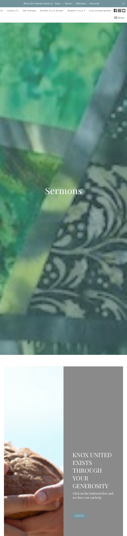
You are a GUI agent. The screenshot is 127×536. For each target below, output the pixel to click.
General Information (100, 10)
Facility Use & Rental (51, 10)
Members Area (76, 10)
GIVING (79, 522)
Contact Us (13, 10)
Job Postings (29, 10)
